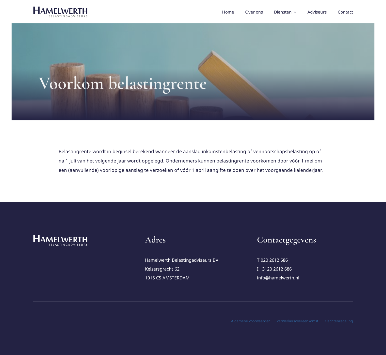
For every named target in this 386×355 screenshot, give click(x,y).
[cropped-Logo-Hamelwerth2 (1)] (60, 236)
